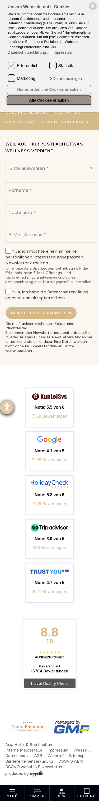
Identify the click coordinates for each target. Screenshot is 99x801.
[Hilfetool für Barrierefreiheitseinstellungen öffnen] (7, 407)
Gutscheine (20, 122)
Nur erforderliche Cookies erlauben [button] (49, 89)
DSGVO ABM (70, 761)
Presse (80, 750)
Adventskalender (65, 122)
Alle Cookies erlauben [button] (49, 100)
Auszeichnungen (27, 113)
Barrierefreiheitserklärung (29, 761)
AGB (38, 756)
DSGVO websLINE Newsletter (34, 767)
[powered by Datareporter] (93, 9)
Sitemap (76, 756)
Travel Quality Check (49, 683)
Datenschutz (17, 756)
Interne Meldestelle (23, 750)
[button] (65, 78)
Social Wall (70, 113)
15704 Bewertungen (49, 671)
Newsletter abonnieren (41, 313)
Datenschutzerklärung (67, 292)
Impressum (62, 52)
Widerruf (56, 756)
